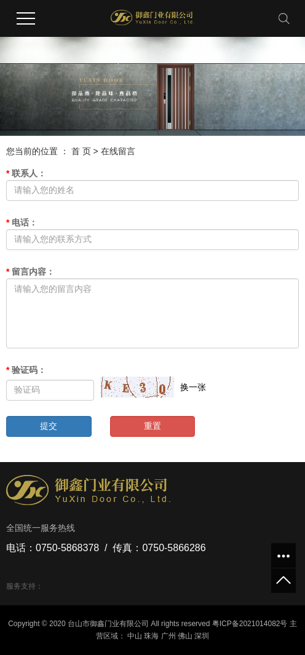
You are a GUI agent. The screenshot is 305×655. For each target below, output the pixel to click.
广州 (168, 636)
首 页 (81, 151)
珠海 (151, 636)
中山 (134, 636)
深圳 (201, 636)
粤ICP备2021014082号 (250, 623)
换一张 (193, 387)
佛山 (185, 636)
